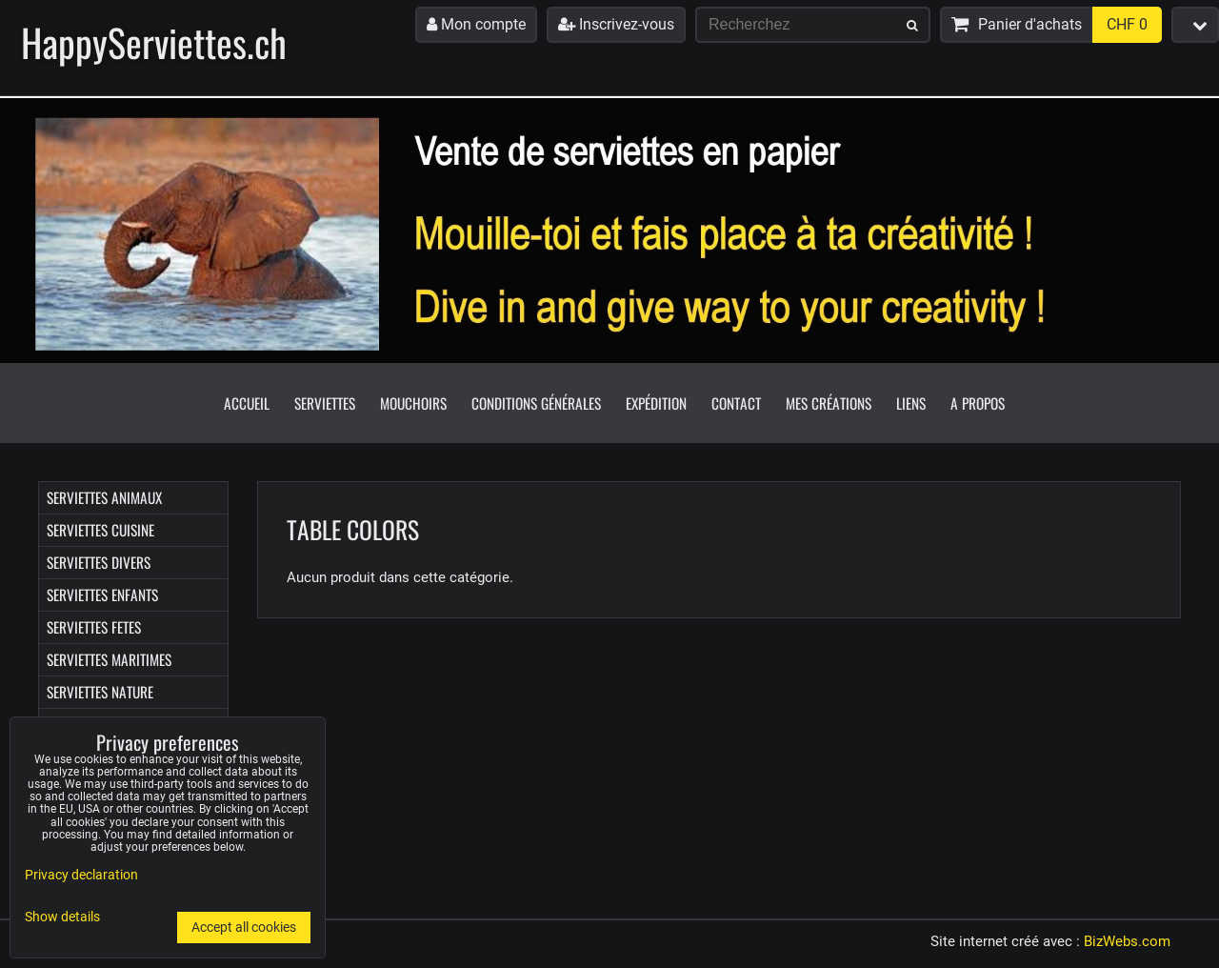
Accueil (247, 403)
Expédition (656, 403)
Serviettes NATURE (100, 691)
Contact (736, 403)
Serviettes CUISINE (100, 529)
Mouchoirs (413, 403)
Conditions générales (536, 403)
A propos (977, 403)
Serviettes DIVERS (98, 562)
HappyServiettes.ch (154, 42)
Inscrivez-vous (616, 24)
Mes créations (828, 403)
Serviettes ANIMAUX (104, 497)
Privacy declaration (81, 875)
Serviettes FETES (94, 626)
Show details (62, 917)
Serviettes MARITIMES (109, 659)
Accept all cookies (243, 927)
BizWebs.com (1127, 941)
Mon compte (476, 24)
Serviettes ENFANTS (102, 594)
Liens (911, 403)
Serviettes (324, 403)
